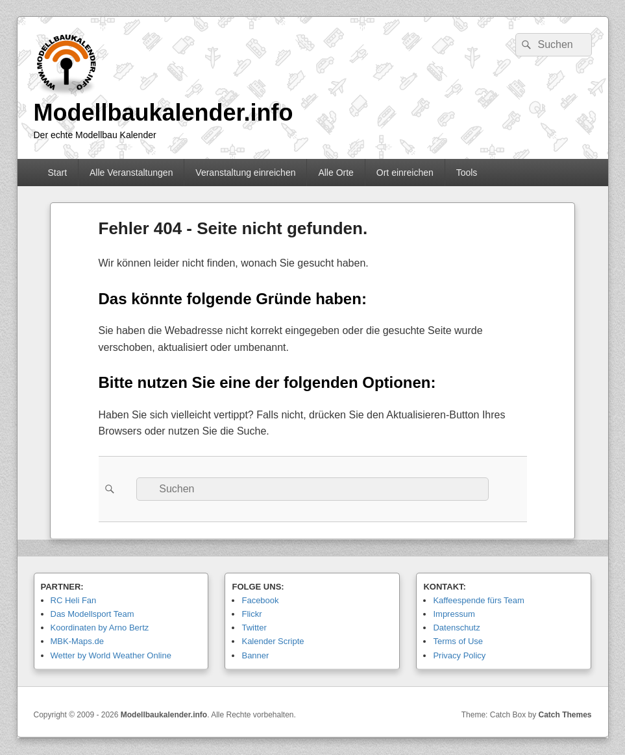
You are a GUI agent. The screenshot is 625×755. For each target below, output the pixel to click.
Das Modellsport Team (92, 614)
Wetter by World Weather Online (111, 655)
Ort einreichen (405, 172)
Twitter (253, 627)
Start (57, 172)
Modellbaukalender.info (163, 112)
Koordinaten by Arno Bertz (100, 627)
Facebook (259, 600)
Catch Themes (564, 714)
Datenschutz (456, 627)
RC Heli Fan (74, 600)
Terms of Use (458, 641)
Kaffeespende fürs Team (478, 600)
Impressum (453, 614)
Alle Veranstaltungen (131, 172)
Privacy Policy (459, 655)
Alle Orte (335, 172)
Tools (467, 172)
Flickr (251, 614)
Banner (255, 655)
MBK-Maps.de (77, 641)
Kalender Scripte (272, 641)
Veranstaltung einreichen (245, 172)
